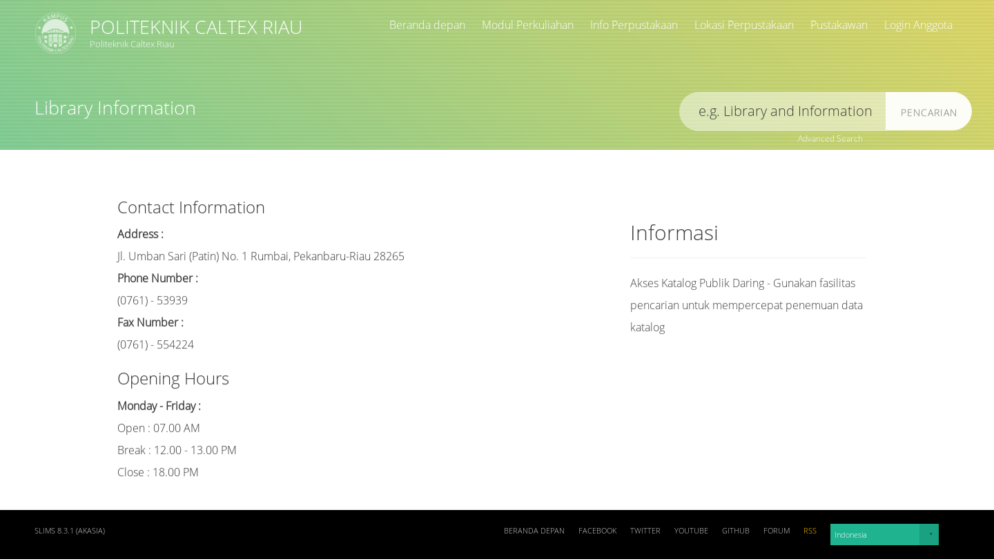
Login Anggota (918, 24)
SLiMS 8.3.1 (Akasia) (70, 531)
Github (736, 531)
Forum (776, 531)
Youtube (691, 531)
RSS (810, 531)
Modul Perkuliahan (528, 24)
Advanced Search (830, 138)
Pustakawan (839, 24)
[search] (782, 114)
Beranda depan (427, 24)
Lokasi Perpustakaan (744, 24)
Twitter (645, 531)
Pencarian (929, 114)
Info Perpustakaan (634, 24)
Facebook (597, 531)
